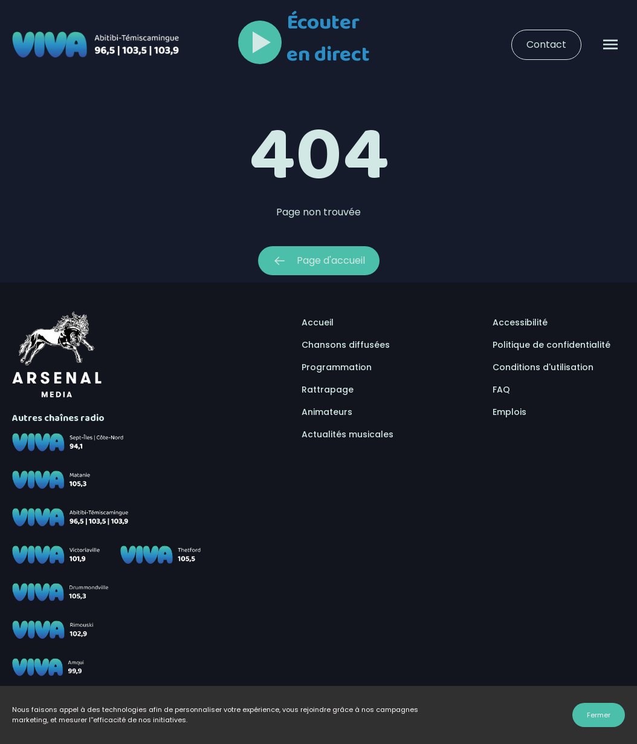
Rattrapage (328, 389)
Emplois (509, 412)
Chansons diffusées (346, 345)
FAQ (501, 389)
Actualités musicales (347, 434)
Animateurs (327, 412)
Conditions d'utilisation (543, 367)
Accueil (318, 322)
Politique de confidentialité (551, 345)
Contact (546, 44)
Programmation (337, 367)
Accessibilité (520, 322)
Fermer (598, 715)
